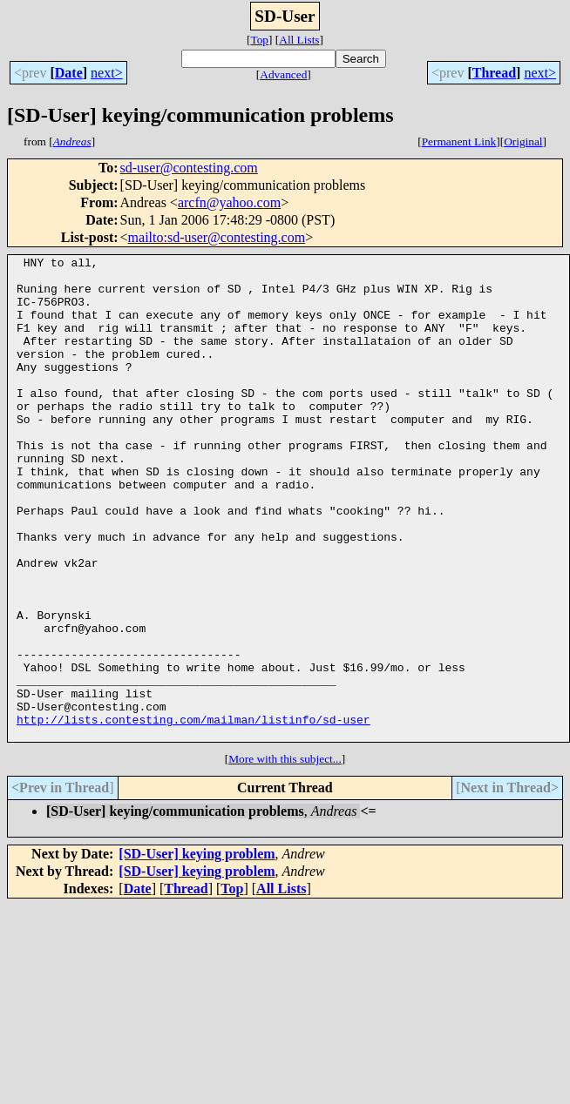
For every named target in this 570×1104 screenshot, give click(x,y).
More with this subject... (285, 855)
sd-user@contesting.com (189, 167)
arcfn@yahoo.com (229, 202)
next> (107, 72)
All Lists (299, 39)
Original (523, 141)
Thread (494, 72)
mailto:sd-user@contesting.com (217, 237)
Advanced (283, 74)
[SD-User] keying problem (197, 950)
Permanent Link (459, 141)
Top (259, 39)
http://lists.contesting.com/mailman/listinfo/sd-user (193, 813)
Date (69, 72)
